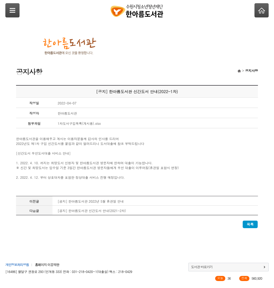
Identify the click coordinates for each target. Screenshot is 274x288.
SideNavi (12, 10)
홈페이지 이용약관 (47, 264)
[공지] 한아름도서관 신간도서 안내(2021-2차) (92, 210)
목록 (250, 224)
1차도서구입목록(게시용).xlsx (79, 123)
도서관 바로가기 (201, 266)
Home (261, 10)
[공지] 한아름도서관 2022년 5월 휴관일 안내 (91, 201)
